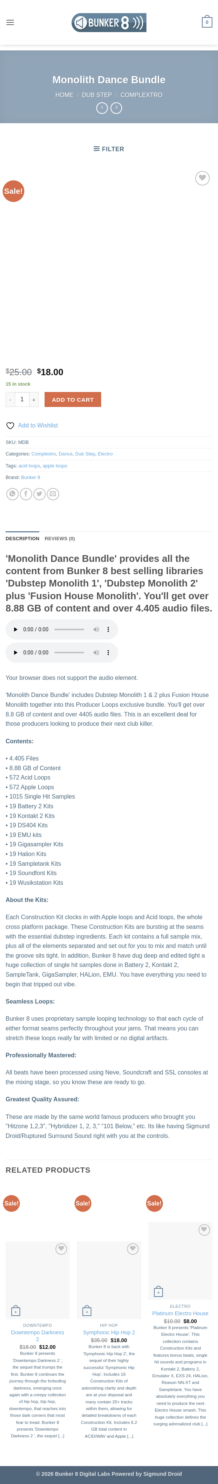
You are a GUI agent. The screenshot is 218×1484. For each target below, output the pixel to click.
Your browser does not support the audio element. (62, 629)
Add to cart (73, 399)
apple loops (55, 466)
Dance (66, 454)
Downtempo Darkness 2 (37, 1336)
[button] (10, 22)
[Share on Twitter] (39, 494)
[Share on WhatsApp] (12, 494)
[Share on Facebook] (26, 494)
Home (64, 95)
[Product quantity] (22, 399)
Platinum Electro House (180, 1313)
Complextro (142, 95)
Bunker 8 (30, 477)
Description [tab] (22, 538)
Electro (105, 454)
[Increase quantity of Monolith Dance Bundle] (34, 399)
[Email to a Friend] (53, 494)
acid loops (29, 466)
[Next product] (102, 108)
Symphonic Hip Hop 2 (109, 1332)
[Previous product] (116, 108)
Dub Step (97, 95)
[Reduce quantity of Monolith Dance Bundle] (10, 399)
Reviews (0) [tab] (60, 538)
